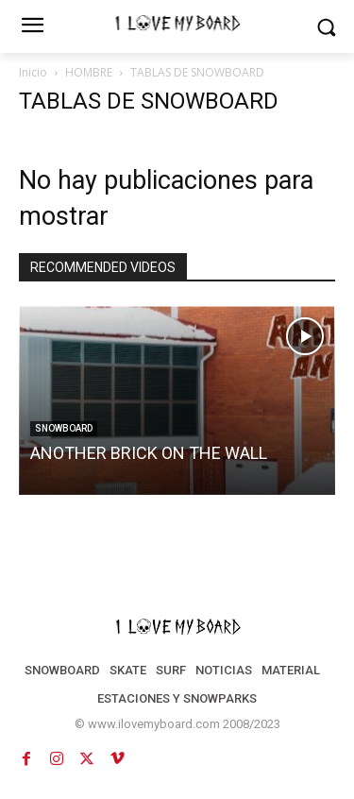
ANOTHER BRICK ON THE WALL (148, 453)
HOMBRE (88, 72)
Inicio (33, 72)
